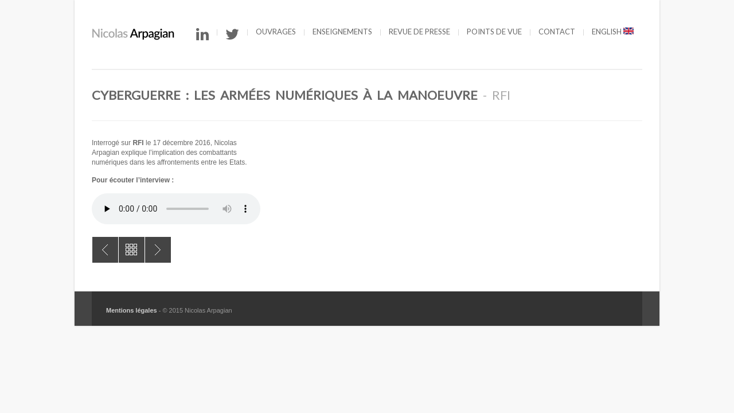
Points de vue (494, 31)
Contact (556, 31)
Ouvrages (276, 31)
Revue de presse (419, 31)
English (613, 31)
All (132, 250)
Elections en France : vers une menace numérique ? (158, 250)
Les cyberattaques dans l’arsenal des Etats (105, 250)
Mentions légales (131, 310)
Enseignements (342, 31)
